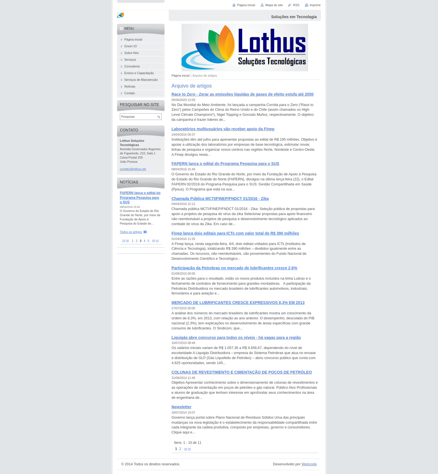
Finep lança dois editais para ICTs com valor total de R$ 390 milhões (235, 233)
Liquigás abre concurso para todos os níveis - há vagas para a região (236, 337)
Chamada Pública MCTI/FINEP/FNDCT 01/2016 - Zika (220, 198)
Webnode (309, 464)
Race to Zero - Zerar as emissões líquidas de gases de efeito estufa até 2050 (243, 94)
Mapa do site (274, 5)
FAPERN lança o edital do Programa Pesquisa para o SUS (225, 163)
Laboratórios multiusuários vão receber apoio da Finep (223, 129)
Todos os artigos (131, 232)
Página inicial (180, 75)
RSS (296, 5)
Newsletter (181, 407)
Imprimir (315, 5)
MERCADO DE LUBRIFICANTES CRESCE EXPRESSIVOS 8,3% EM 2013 (238, 302)
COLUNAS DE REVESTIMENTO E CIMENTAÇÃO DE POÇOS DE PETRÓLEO (242, 372)
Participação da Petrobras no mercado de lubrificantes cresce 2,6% (234, 268)
